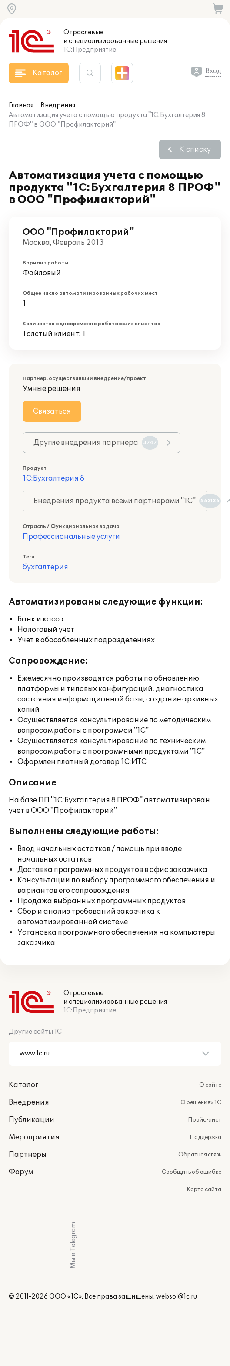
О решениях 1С (200, 1102)
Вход (213, 71)
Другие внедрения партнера (95, 443)
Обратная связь (199, 1154)
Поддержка (205, 1137)
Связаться (52, 411)
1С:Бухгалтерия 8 (53, 478)
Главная (21, 105)
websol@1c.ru (176, 1296)
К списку (195, 149)
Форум (21, 1172)
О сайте (210, 1085)
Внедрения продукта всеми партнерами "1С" (120, 501)
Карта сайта (204, 1189)
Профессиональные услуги (71, 536)
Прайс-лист (204, 1119)
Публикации (31, 1120)
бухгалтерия (45, 567)
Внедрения (57, 105)
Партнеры (28, 1154)
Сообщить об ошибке (191, 1172)
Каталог (23, 1085)
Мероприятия (34, 1137)
